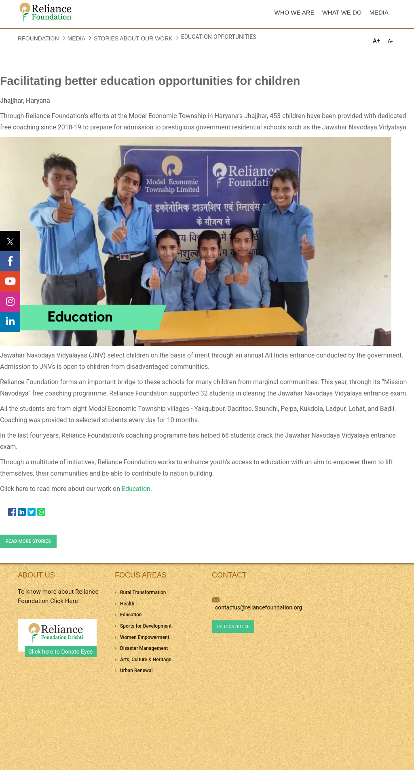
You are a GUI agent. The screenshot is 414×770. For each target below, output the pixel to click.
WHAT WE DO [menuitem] (342, 12)
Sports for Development (145, 626)
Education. (137, 489)
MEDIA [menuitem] (379, 12)
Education (131, 615)
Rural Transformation (143, 592)
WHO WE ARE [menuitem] (295, 12)
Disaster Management (144, 648)
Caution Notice (233, 626)
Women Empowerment (144, 637)
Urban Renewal (136, 670)
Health (127, 604)
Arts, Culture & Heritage (145, 659)
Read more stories (28, 541)
